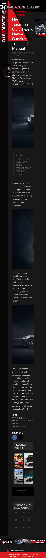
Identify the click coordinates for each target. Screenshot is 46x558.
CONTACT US (14, 556)
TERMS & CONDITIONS (28, 556)
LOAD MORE (23, 491)
